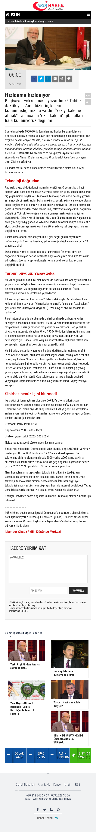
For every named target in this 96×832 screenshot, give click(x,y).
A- (88, 102)
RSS (77, 784)
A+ (88, 95)
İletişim (68, 784)
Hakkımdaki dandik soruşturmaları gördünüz (30, 21)
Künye (57, 784)
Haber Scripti (45, 818)
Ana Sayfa (44, 784)
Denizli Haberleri (25, 784)
